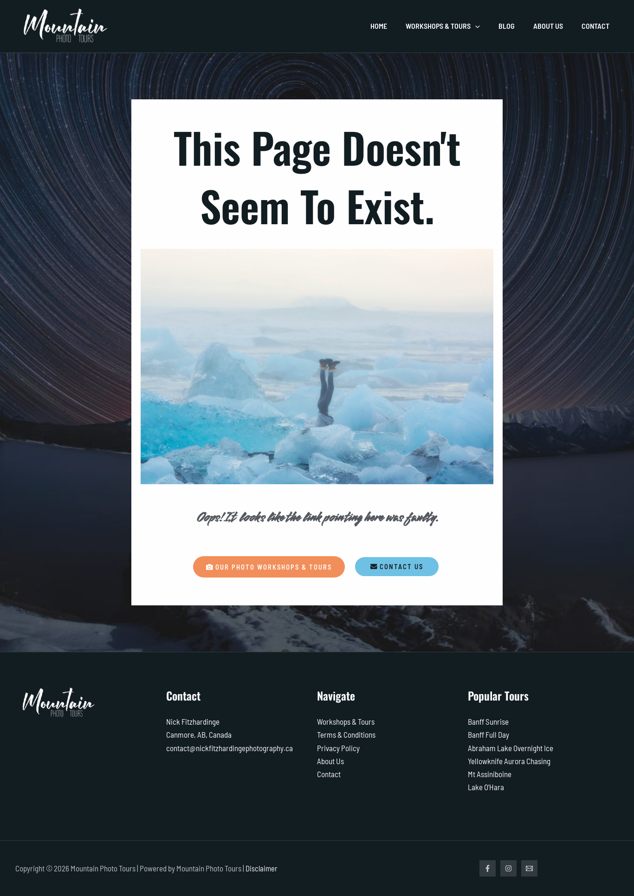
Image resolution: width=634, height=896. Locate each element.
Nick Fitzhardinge (193, 722)
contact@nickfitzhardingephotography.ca (229, 748)
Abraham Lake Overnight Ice (510, 748)
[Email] (534, 868)
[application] (488, 26)
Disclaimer (262, 868)
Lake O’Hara (486, 787)
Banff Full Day (488, 735)
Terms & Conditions (346, 735)
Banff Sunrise (488, 722)
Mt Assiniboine (489, 774)
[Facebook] (487, 868)
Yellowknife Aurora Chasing (509, 761)
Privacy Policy (338, 748)
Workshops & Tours (346, 722)
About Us (330, 761)
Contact (329, 774)
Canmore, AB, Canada (199, 735)
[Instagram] (511, 868)
